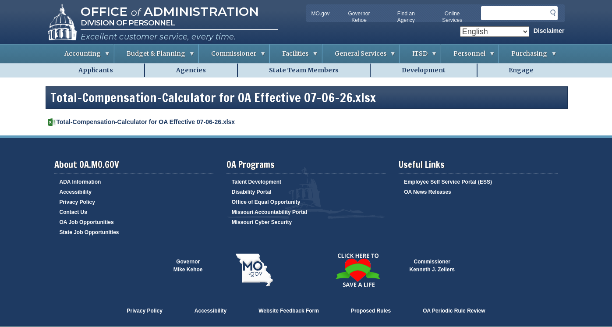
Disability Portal (252, 192)
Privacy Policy (77, 202)
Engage (521, 70)
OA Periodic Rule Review (454, 311)
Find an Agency (406, 17)
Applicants (95, 70)
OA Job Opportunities (87, 222)
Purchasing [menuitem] (528, 56)
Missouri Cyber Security (262, 222)
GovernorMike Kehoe (188, 266)
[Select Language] (494, 31)
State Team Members (304, 70)
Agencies (191, 70)
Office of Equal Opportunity (266, 202)
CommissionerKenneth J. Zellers (432, 266)
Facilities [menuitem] (294, 56)
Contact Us (73, 212)
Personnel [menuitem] (468, 56)
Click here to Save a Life (358, 270)
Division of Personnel (128, 22)
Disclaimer (549, 30)
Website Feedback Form (288, 311)
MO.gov (320, 14)
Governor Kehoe (359, 17)
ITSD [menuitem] (418, 56)
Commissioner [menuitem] (232, 56)
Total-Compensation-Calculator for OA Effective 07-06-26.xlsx (146, 121)
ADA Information (80, 182)
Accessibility (76, 192)
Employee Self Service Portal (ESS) (448, 182)
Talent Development (256, 182)
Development (424, 70)
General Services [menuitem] (359, 56)
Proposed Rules (371, 311)
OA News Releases (427, 192)
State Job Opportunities (89, 232)
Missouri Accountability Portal (269, 212)
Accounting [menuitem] (81, 56)
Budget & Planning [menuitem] (154, 56)
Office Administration (170, 11)
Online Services (452, 17)
